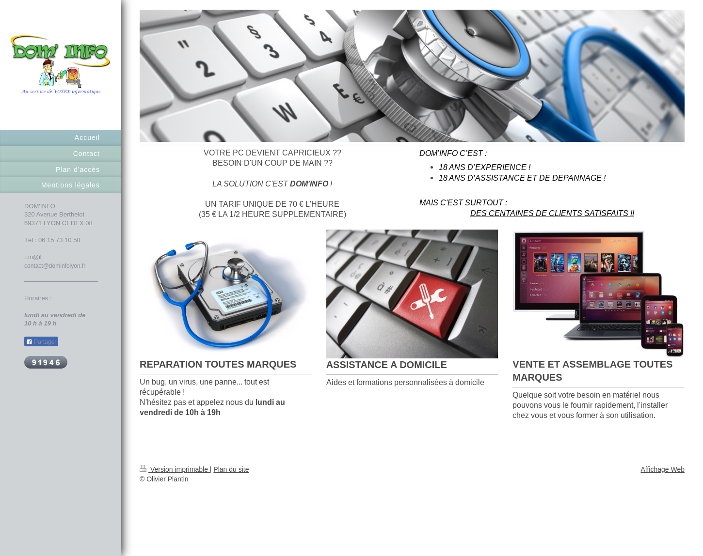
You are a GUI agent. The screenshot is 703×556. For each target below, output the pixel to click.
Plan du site (231, 469)
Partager (41, 342)
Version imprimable (175, 469)
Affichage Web (662, 469)
